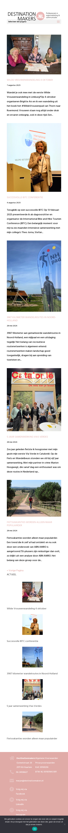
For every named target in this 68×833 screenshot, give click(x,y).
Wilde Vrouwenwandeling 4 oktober (30, 80)
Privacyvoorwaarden (45, 763)
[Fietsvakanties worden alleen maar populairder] (32, 723)
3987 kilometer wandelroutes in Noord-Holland (31, 319)
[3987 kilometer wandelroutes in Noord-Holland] (32, 658)
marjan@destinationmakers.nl (29, 780)
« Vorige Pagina (15, 571)
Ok (34, 829)
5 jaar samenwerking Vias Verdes (27, 437)
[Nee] (64, 824)
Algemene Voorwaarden (46, 758)
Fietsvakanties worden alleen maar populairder (29, 524)
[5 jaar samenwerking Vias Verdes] (32, 690)
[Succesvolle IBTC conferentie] (32, 625)
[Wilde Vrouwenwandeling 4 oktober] (32, 593)
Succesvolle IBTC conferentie (25, 198)
